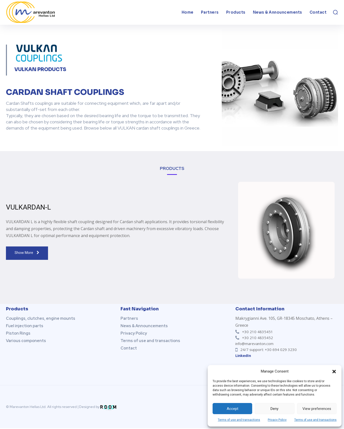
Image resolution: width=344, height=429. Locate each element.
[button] (334, 371)
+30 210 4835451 (257, 332)
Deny (274, 408)
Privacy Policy (277, 420)
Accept (232, 408)
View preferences (316, 408)
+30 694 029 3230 (281, 350)
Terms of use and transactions (239, 420)
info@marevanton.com (254, 344)
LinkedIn (243, 356)
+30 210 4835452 (257, 338)
